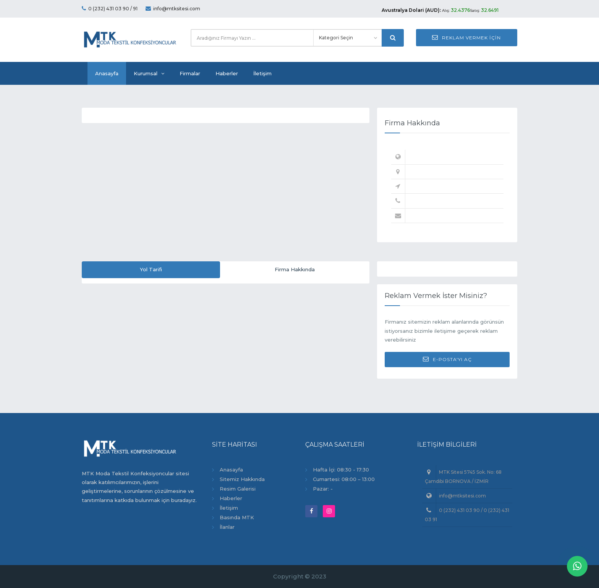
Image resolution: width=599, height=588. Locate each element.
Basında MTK (237, 517)
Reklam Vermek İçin (466, 37)
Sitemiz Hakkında (242, 479)
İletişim (262, 73)
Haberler (226, 73)
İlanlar (227, 527)
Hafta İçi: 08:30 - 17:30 (341, 470)
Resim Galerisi (238, 489)
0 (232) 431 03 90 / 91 (110, 8)
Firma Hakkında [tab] (295, 269)
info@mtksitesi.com (173, 8)
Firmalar (190, 73)
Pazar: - (323, 489)
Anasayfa (106, 73)
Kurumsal (149, 73)
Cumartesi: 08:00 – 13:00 (344, 479)
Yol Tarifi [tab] (151, 269)
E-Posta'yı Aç (447, 359)
